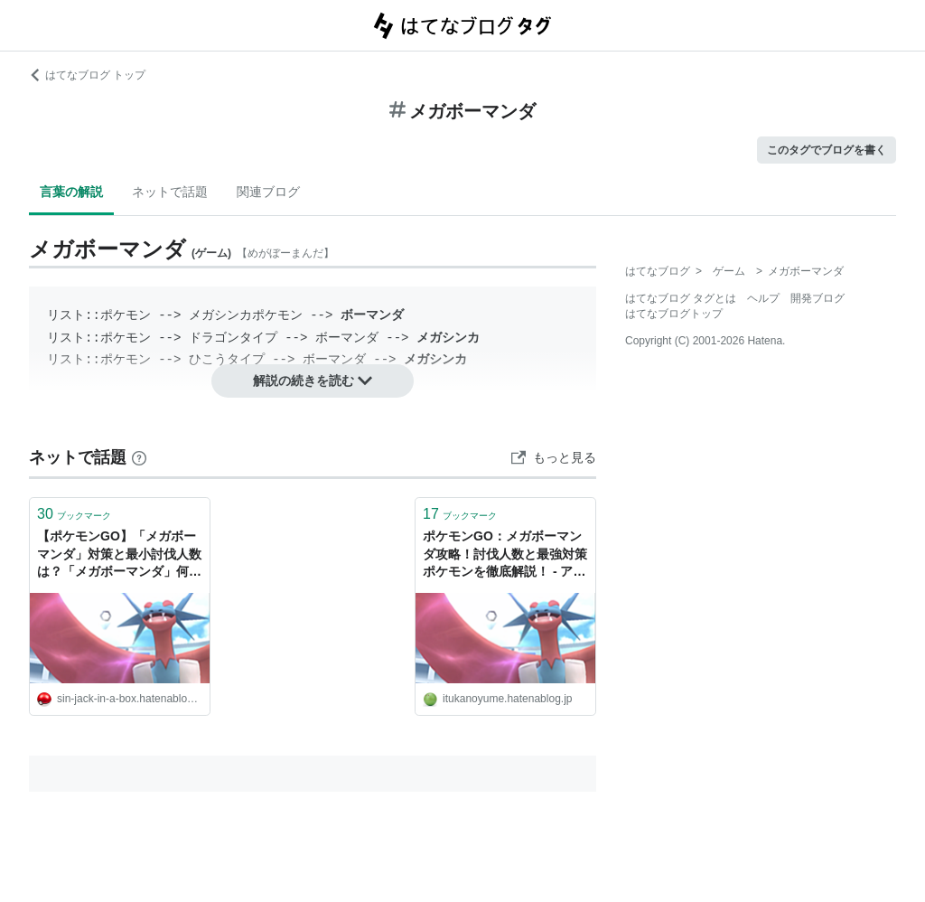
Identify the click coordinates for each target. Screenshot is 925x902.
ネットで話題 (170, 191)
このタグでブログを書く (826, 150)
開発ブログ (817, 298)
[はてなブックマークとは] (139, 457)
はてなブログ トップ (87, 75)
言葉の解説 (71, 191)
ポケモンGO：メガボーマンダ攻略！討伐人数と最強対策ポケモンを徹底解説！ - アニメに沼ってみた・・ (505, 555)
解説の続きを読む (312, 380)
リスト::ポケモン (99, 315)
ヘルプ (763, 298)
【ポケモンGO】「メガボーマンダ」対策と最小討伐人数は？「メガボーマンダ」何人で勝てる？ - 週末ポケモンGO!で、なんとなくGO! (119, 555)
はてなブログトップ (674, 313)
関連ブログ (268, 191)
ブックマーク (74, 513)
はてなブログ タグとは (680, 298)
